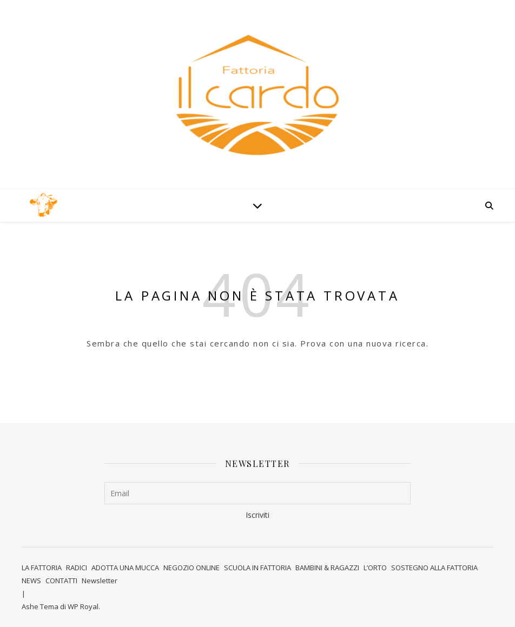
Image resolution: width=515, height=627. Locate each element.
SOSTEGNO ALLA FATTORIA (434, 567)
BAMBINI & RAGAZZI (327, 567)
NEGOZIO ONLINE (191, 567)
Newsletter (99, 580)
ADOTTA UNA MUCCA (125, 567)
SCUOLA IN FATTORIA (257, 567)
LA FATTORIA (42, 567)
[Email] (257, 493)
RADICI (76, 567)
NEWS (31, 580)
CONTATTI (61, 580)
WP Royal (83, 606)
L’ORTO (375, 567)
